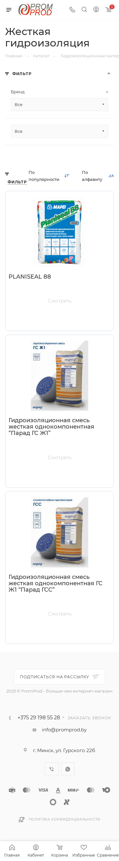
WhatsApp (68, 769)
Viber (51, 769)
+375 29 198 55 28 (38, 717)
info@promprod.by (64, 730)
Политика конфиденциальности (65, 819)
